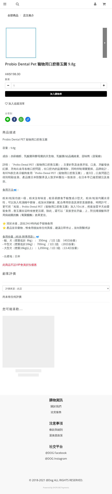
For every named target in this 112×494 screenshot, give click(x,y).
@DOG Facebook (55, 453)
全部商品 (13, 15)
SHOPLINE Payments (61, 487)
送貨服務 (56, 412)
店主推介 (28, 15)
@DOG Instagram (56, 458)
